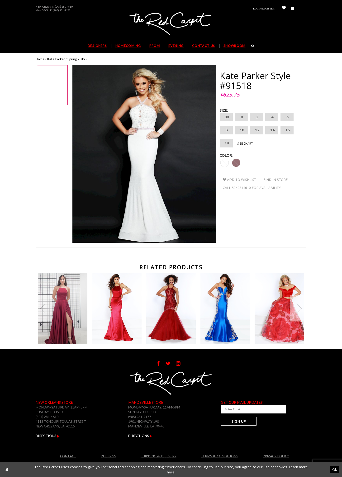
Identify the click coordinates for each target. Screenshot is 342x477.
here (171, 472)
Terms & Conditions (219, 456)
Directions (48, 436)
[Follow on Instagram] (180, 364)
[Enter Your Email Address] (249, 409)
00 (226, 117)
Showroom (234, 46)
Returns (108, 456)
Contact (68, 456)
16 (287, 130)
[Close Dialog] (7, 469)
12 (256, 130)
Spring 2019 (76, 59)
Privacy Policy (276, 456)
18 (226, 143)
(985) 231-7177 (61, 10)
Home (40, 59)
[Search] (253, 45)
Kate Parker (56, 59)
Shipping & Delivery (158, 456)
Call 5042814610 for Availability (252, 187)
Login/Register (264, 8)
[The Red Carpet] (171, 24)
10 (241, 130)
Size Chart (245, 144)
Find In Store (275, 179)
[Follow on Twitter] (171, 364)
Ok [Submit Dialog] (334, 469)
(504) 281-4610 (63, 6)
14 (271, 130)
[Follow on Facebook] (161, 364)
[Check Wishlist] (284, 8)
